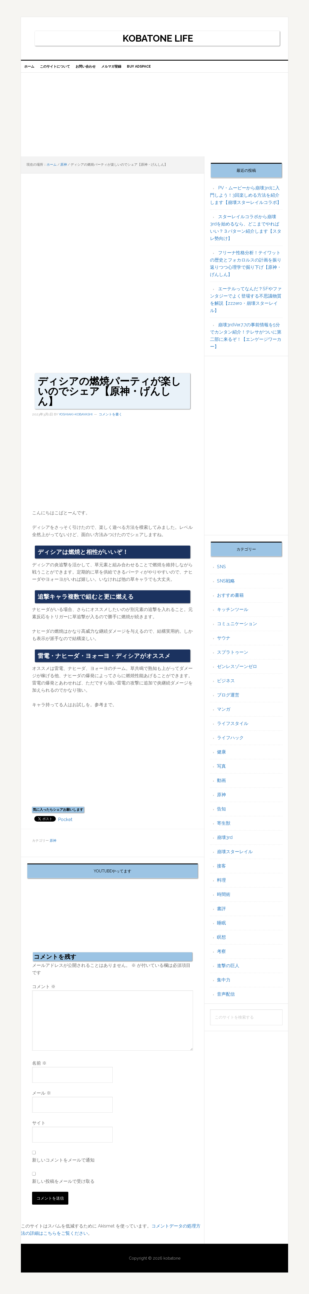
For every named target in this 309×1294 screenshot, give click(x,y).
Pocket (65, 824)
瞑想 (221, 941)
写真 (221, 770)
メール (41, 1097)
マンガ (223, 713)
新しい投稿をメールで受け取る (63, 1185)
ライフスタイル (232, 728)
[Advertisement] (154, 119)
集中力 (223, 984)
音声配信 (226, 998)
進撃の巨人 (228, 970)
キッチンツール (232, 614)
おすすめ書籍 (230, 599)
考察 (221, 955)
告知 (221, 813)
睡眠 (221, 927)
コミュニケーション (237, 628)
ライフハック (230, 742)
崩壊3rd (225, 842)
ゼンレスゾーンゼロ (237, 671)
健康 (221, 756)
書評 (221, 913)
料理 (221, 884)
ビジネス (226, 685)
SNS (221, 571)
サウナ (223, 642)
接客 (221, 870)
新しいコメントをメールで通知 (63, 1164)
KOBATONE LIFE (158, 38)
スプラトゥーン (232, 656)
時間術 (223, 898)
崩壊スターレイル (235, 856)
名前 (39, 1067)
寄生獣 (223, 827)
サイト (38, 1127)
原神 (53, 845)
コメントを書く (110, 419)
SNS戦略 (226, 585)
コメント (43, 991)
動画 (221, 785)
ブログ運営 (228, 699)
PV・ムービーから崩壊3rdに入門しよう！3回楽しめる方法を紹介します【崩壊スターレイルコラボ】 (245, 200)
